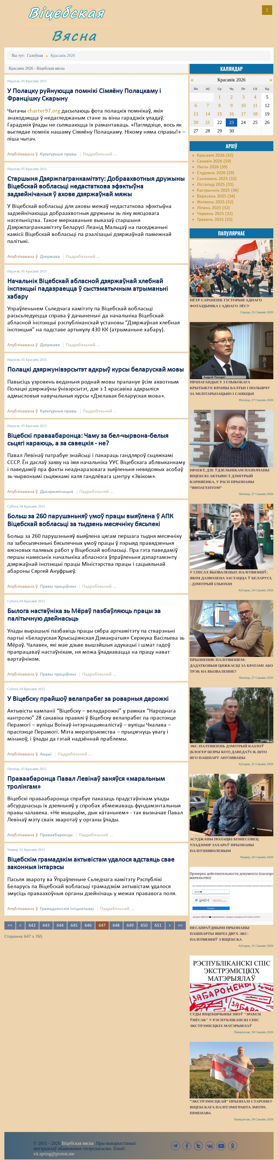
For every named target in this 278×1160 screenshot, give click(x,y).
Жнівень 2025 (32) (215, 202)
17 (243, 113)
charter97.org (43, 111)
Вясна (74, 35)
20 (195, 122)
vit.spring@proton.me (54, 1153)
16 (231, 113)
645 (74, 925)
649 (130, 925)
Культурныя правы (58, 154)
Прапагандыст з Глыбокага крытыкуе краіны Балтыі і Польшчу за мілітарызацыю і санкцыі (230, 388)
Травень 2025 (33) (214, 219)
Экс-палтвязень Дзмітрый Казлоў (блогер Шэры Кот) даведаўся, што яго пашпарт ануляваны (228, 752)
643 (46, 925)
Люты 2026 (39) (212, 167)
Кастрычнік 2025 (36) (218, 190)
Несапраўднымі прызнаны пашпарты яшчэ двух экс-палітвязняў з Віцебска (219, 933)
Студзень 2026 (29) (215, 173)
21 (207, 122)
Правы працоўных (58, 586)
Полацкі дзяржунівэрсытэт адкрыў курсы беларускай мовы (95, 369)
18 (255, 113)
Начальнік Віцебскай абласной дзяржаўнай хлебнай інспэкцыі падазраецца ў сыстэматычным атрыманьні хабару (87, 289)
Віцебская (66, 12)
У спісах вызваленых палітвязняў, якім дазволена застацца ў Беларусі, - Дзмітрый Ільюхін (231, 578)
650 (144, 925)
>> (180, 925)
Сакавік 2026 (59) (214, 161)
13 (195, 113)
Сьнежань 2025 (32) (217, 178)
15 (219, 113)
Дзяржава (50, 256)
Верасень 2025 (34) (216, 196)
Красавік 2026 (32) (215, 155)
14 (207, 113)
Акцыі (46, 754)
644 (60, 925)
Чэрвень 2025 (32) (215, 213)
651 (158, 925)
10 (243, 105)
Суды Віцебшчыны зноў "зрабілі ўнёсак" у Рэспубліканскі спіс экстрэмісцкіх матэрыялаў (225, 1020)
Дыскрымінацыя (56, 491)
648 (116, 925)
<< (10, 925)
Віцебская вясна (77, 1143)
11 (255, 105)
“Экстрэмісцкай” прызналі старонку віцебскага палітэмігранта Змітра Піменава (231, 1107)
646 (88, 925)
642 (32, 925)
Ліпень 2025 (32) (213, 208)
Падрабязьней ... (100, 154)
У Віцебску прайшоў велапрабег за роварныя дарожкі (88, 699)
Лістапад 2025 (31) (215, 184)
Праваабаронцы (56, 835)
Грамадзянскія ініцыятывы (67, 909)
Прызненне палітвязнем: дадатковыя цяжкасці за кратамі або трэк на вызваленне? (231, 665)
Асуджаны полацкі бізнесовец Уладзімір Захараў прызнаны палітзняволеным (224, 845)
